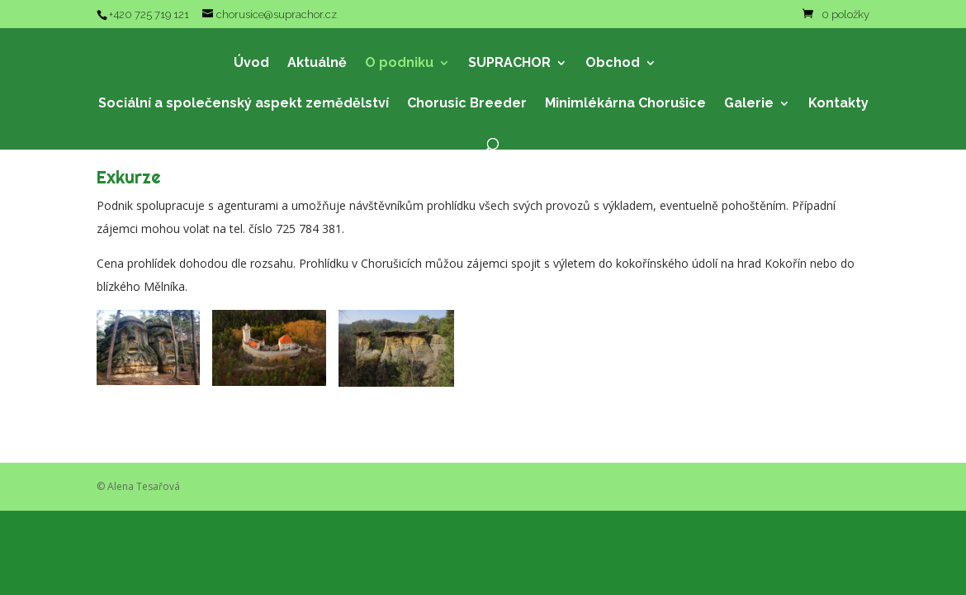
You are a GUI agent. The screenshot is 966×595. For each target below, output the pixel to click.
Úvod (251, 63)
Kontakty (838, 104)
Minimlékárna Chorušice (625, 104)
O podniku (399, 63)
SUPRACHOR (509, 63)
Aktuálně (317, 63)
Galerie (749, 104)
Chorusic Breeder (467, 104)
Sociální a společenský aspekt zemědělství (243, 104)
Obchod (612, 63)
